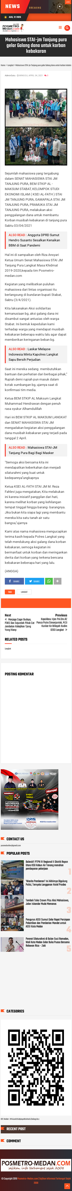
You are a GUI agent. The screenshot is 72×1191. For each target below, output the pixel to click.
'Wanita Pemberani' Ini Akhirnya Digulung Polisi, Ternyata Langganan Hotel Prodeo (46, 883)
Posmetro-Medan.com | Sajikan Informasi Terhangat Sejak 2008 (44, 1181)
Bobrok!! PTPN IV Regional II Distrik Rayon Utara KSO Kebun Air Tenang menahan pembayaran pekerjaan (47, 865)
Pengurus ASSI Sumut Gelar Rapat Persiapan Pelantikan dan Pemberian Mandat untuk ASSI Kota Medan (48, 923)
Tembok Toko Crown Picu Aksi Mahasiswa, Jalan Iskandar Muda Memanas (47, 902)
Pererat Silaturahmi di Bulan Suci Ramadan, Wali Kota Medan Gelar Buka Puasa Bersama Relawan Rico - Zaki (48, 942)
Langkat (24, 592)
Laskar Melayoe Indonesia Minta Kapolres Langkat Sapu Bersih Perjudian (33, 354)
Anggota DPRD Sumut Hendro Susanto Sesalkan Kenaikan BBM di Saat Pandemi (34, 240)
